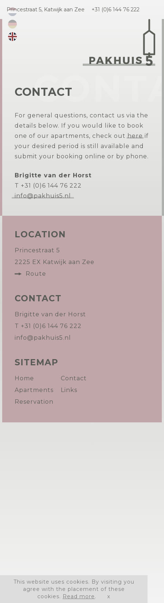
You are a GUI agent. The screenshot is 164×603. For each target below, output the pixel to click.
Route (36, 273)
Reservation (34, 401)
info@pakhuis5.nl (43, 195)
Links (69, 390)
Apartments (34, 390)
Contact (74, 378)
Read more (79, 596)
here (135, 135)
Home (24, 378)
